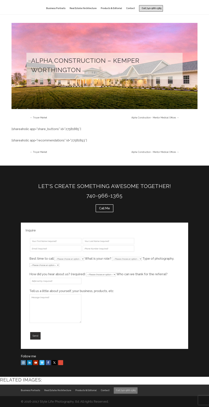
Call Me (104, 208)
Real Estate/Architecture (83, 8)
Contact (130, 8)
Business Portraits (55, 8)
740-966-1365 (104, 196)
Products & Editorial (111, 8)
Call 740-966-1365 (151, 8)
